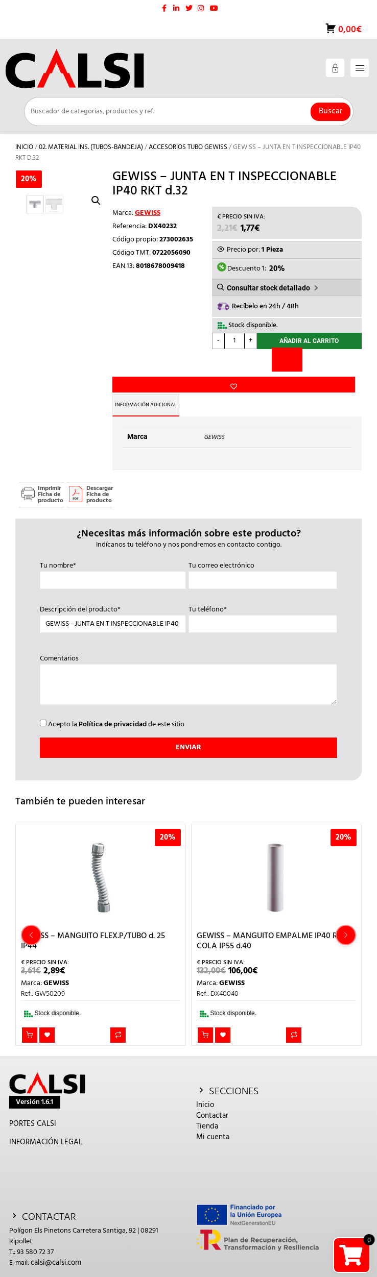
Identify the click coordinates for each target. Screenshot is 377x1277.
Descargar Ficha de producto (99, 481)
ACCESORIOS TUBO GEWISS (188, 147)
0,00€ (349, 29)
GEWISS (147, 213)
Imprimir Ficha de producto (50, 481)
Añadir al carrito (309, 342)
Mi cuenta (212, 1124)
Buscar (330, 111)
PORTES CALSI (32, 1110)
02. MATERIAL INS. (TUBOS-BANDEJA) (91, 147)
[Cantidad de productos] (234, 341)
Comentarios (188, 667)
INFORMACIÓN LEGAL (45, 1129)
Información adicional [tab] (154, 391)
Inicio (24, 147)
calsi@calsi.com (56, 1249)
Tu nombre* (113, 560)
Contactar (212, 1102)
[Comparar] (287, 362)
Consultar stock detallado (268, 288)
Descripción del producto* (113, 604)
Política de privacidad (113, 711)
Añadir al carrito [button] (29, 1021)
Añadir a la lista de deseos (129, 343)
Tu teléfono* (262, 604)
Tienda (207, 1113)
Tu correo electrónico (262, 560)
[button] (96, 200)
